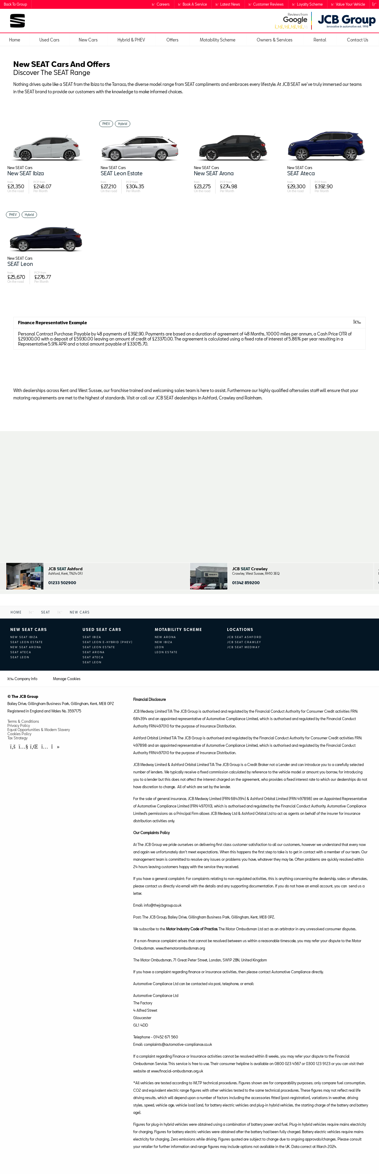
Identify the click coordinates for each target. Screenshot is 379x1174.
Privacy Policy (18, 725)
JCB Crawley (250, 568)
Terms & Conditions (23, 721)
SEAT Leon (19, 657)
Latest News (228, 4)
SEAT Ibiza (92, 637)
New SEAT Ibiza (24, 637)
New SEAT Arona (25, 647)
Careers (161, 4)
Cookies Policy (19, 734)
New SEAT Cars (28, 629)
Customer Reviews (266, 4)
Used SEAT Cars (102, 629)
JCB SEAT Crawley (244, 642)
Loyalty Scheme (307, 4)
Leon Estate (166, 652)
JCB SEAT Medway (243, 647)
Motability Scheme (178, 629)
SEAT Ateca (20, 652)
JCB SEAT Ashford (244, 637)
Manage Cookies (67, 679)
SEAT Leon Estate (26, 642)
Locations (240, 629)
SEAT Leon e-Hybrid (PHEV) (108, 642)
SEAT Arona (94, 652)
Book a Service (192, 4)
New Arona (165, 637)
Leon (159, 647)
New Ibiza (164, 642)
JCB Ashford (65, 568)
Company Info (22, 679)
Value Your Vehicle (348, 4)
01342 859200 (246, 583)
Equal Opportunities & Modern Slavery (38, 729)
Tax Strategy (17, 738)
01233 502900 (62, 583)
